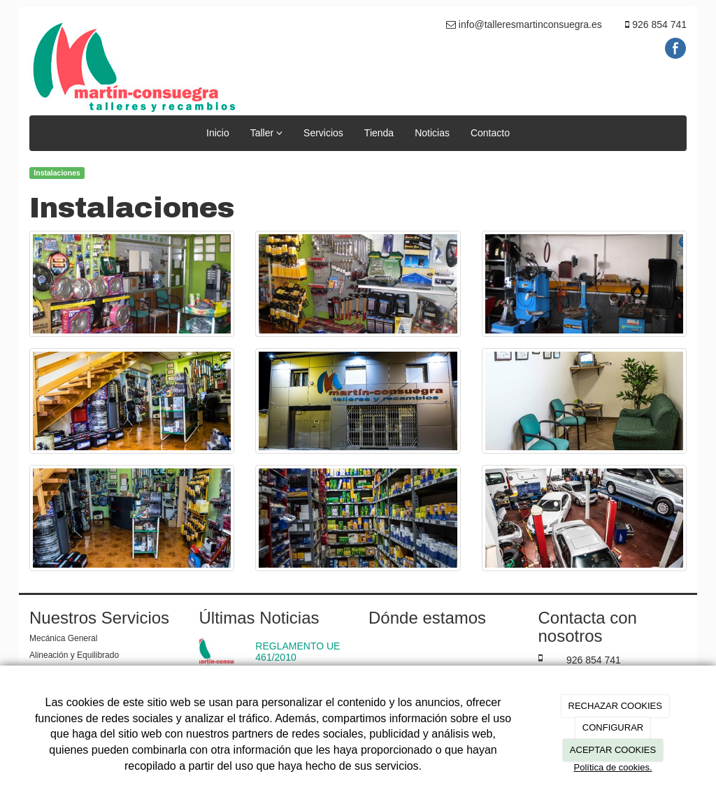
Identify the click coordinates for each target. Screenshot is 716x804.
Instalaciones (57, 172)
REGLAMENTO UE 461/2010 (297, 651)
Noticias (432, 132)
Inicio (217, 132)
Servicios (323, 132)
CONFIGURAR (612, 727)
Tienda (379, 132)
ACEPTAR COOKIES (613, 750)
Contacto (490, 132)
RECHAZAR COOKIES (615, 706)
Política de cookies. (612, 767)
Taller (266, 132)
